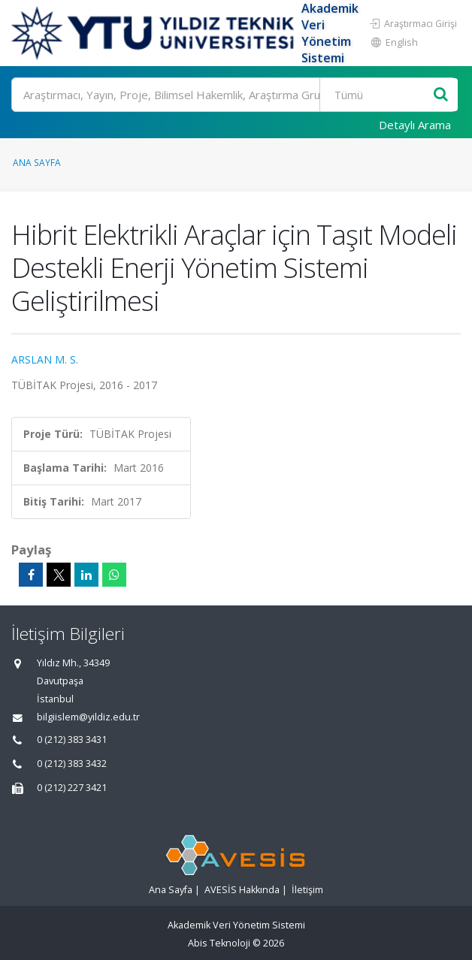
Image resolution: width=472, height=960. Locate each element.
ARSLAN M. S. (44, 359)
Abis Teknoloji (219, 943)
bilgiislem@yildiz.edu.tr (88, 717)
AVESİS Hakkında (242, 889)
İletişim (307, 889)
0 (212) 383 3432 (72, 763)
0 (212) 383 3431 (72, 739)
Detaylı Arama (415, 124)
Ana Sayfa (37, 162)
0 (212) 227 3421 (72, 787)
